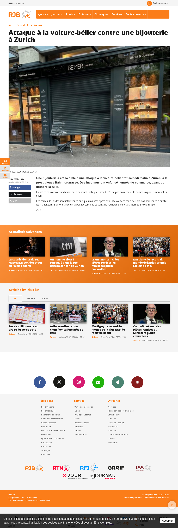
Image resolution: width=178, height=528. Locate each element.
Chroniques (101, 14)
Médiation (112, 430)
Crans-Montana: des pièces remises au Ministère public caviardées (105, 264)
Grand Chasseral (48, 422)
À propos (112, 407)
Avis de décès (81, 434)
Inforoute (79, 426)
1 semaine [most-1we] (30, 298)
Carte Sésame (114, 415)
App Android (137, 382)
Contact (111, 438)
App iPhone (118, 382)
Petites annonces (82, 422)
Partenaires (113, 426)
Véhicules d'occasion (84, 407)
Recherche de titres (50, 415)
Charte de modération (118, 434)
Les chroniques (48, 411)
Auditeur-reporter (157, 3)
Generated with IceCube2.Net (156, 498)
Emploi (78, 430)
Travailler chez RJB (116, 422)
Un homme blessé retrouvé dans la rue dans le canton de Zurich (67, 263)
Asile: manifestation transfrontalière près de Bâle (66, 329)
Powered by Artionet (133, 498)
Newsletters (98, 382)
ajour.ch (43, 14)
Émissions (84, 14)
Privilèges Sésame (83, 415)
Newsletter (113, 442)
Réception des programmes (120, 411)
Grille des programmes (52, 419)
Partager (15, 187)
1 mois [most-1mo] (45, 298)
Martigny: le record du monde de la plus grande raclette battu (149, 263)
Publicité (112, 419)
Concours (45, 454)
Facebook (40, 382)
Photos (70, 14)
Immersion (46, 426)
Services (117, 14)
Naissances (46, 434)
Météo (78, 419)
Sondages (45, 450)
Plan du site (45, 500)
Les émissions (47, 407)
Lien (13, 200)
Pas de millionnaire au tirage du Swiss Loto (23, 327)
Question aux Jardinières (52, 438)
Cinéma (78, 411)
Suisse (38, 25)
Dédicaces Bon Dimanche (53, 430)
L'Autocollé (46, 446)
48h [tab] (15, 298)
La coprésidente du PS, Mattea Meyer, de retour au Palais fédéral (25, 263)
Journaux (57, 14)
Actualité (22, 25)
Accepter (167, 520)
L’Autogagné (46, 442)
